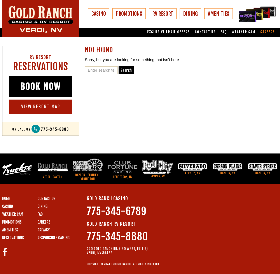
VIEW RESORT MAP (40, 106)
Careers (267, 32)
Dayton (57, 177)
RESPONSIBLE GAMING (53, 237)
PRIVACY (43, 229)
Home (6, 198)
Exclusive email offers (168, 32)
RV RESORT (162, 13)
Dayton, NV (227, 173)
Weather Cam (243, 32)
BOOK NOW (40, 86)
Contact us (205, 32)
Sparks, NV (157, 176)
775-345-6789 (116, 211)
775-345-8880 (55, 129)
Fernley (93, 175)
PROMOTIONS (129, 13)
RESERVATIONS (13, 237)
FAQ (224, 32)
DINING (190, 13)
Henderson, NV (122, 177)
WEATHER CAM (12, 214)
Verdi (46, 177)
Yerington (87, 179)
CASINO (98, 13)
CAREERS (44, 222)
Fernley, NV (192, 173)
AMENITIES (218, 13)
